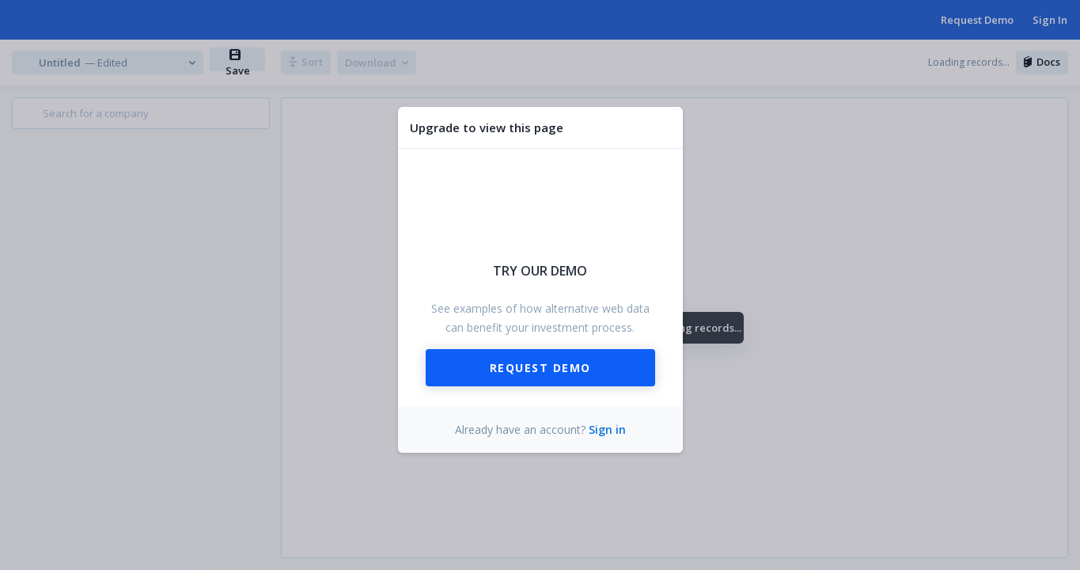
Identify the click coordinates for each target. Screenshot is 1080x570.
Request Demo (540, 367)
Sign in (607, 429)
